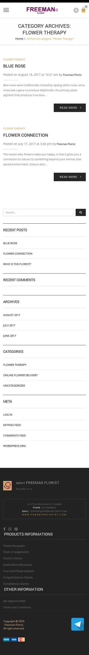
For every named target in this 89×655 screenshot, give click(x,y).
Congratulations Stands (18, 577)
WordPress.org (14, 446)
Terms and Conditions (17, 607)
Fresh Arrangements (16, 552)
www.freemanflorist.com (44, 514)
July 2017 (9, 325)
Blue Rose (14, 66)
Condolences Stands (16, 584)
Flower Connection (25, 135)
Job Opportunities (14, 601)
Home (19, 39)
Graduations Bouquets (17, 565)
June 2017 (9, 336)
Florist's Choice (12, 558)
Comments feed (14, 435)
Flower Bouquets (14, 546)
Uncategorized (14, 385)
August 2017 (11, 315)
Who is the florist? (17, 264)
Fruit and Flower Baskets (18, 571)
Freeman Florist (72, 75)
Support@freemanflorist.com (48, 511)
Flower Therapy (14, 59)
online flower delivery (20, 375)
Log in (7, 415)
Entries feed (12, 425)
